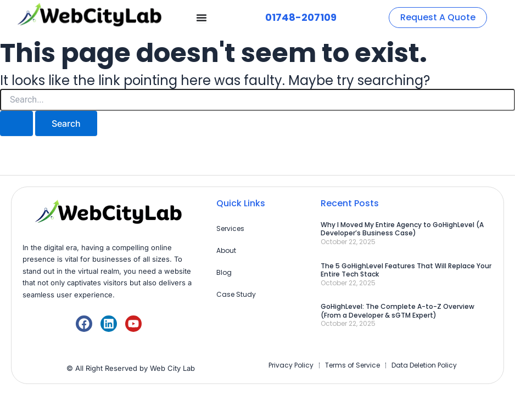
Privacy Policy (291, 365)
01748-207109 (301, 17)
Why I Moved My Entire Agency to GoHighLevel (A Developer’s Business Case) (402, 229)
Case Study (236, 294)
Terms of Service (352, 365)
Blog (224, 272)
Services (230, 228)
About (226, 250)
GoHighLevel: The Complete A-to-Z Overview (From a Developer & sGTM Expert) (397, 311)
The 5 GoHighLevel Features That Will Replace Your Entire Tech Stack (406, 270)
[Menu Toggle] (201, 17)
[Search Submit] (16, 123)
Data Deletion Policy (424, 365)
